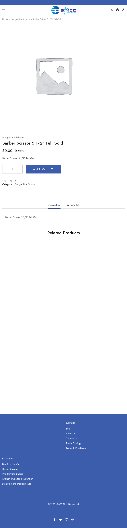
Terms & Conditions (76, 448)
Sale (68, 428)
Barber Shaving (10, 469)
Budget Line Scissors (21, 19)
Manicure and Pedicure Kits (16, 484)
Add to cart (43, 169)
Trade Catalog (73, 443)
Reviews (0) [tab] (73, 205)
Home (5, 19)
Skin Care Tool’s (10, 464)
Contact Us (71, 438)
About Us (70, 433)
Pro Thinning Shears (12, 474)
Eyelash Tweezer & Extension (17, 479)
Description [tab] (54, 205)
